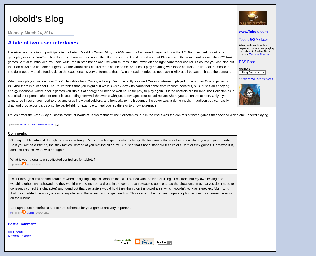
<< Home (15, 232)
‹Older (26, 236)
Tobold (22, 124)
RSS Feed (247, 62)
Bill (27, 165)
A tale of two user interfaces (257, 79)
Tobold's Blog (36, 18)
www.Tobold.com (253, 32)
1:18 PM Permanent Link (41, 124)
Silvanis (30, 213)
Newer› (13, 236)
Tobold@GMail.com (254, 39)
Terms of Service (259, 54)
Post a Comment (22, 224)
